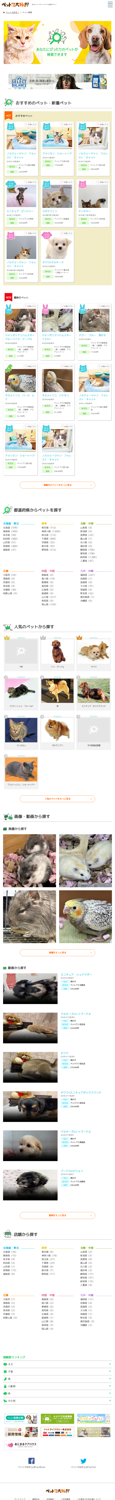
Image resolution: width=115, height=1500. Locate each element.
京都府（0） (9, 570)
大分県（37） (87, 574)
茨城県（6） (48, 1255)
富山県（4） (86, 1251)
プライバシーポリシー (57, 1490)
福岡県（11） (87, 1287)
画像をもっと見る (57, 940)
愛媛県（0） (48, 570)
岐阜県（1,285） (89, 545)
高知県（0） (48, 574)
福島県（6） (9, 1262)
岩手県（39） (10, 523)
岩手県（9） (9, 1247)
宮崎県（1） (86, 1302)
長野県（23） (87, 523)
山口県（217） (49, 585)
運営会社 (36, 1487)
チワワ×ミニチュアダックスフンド (81, 1080)
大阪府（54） (10, 563)
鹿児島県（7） (88, 585)
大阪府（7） (9, 1287)
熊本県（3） (86, 1306)
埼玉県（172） (49, 523)
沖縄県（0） (86, 589)
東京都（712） (49, 515)
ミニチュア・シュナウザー (76, 963)
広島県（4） (48, 1302)
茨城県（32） (49, 530)
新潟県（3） (86, 1243)
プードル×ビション (72, 1159)
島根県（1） (48, 1306)
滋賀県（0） (9, 566)
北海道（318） (11, 515)
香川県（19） (49, 566)
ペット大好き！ (12, 12)
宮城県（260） (11, 534)
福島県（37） (10, 538)
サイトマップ (19, 1487)
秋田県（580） (11, 526)
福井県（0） (86, 534)
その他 (11, 1389)
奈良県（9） (9, 574)
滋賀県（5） (9, 1291)
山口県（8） (48, 1309)
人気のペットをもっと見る (57, 786)
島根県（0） (48, 581)
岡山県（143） (49, 592)
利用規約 (50, 1487)
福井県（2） (86, 1258)
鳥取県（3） (48, 1313)
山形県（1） (9, 1255)
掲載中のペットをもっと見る (58, 473)
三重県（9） (86, 1273)
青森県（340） (11, 519)
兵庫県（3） (9, 1302)
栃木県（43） (49, 534)
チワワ (64, 1041)
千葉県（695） (49, 526)
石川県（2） (86, 1255)
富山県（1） (86, 526)
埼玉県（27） (49, 1247)
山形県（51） (10, 530)
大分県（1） (86, 1298)
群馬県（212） (49, 538)
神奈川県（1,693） (52, 519)
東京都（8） (48, 1240)
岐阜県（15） (87, 1269)
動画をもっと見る (57, 1203)
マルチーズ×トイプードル (76, 1002)
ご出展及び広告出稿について (89, 1487)
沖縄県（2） (86, 1313)
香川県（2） (48, 1291)
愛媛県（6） (48, 1294)
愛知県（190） (88, 541)
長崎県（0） (86, 570)
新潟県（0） (86, 519)
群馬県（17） (49, 1262)
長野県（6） (86, 1247)
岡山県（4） (48, 1317)
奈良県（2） (9, 1298)
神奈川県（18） (50, 1243)
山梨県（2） (86, 1240)
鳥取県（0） (48, 589)
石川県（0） (86, 530)
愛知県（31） (87, 1266)
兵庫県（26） (10, 577)
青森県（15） (10, 1243)
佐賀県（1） (86, 566)
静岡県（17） (87, 1262)
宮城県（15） (10, 1258)
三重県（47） (87, 549)
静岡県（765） (88, 538)
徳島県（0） (48, 563)
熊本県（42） (87, 581)
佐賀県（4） (86, 1291)
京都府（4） (9, 1294)
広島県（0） (48, 577)
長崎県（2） (86, 1294)
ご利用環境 (65, 1487)
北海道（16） (10, 1240)
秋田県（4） (9, 1251)
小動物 (11, 1374)
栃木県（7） (48, 1258)
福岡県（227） (88, 563)
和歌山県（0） (10, 581)
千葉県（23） (49, 1251)
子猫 (10, 1360)
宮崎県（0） (86, 577)
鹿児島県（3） (88, 1309)
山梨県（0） (86, 515)
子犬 (10, 1352)
